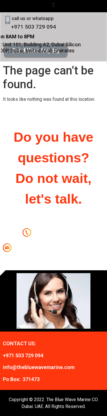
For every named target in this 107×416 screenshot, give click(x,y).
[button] (53, 4)
